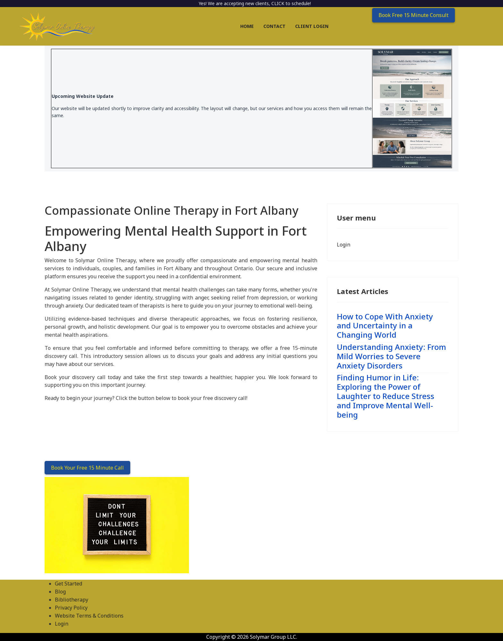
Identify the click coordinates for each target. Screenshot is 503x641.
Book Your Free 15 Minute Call (87, 467)
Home (247, 26)
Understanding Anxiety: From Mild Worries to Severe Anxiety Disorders (391, 356)
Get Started (68, 583)
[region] (251, 525)
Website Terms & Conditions (89, 615)
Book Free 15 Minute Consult (413, 15)
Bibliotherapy (71, 599)
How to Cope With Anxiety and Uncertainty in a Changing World (385, 325)
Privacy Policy (71, 607)
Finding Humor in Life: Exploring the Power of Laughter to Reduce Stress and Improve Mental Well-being (385, 396)
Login (343, 244)
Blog (60, 591)
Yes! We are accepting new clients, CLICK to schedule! (255, 3)
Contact (274, 26)
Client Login (311, 26)
